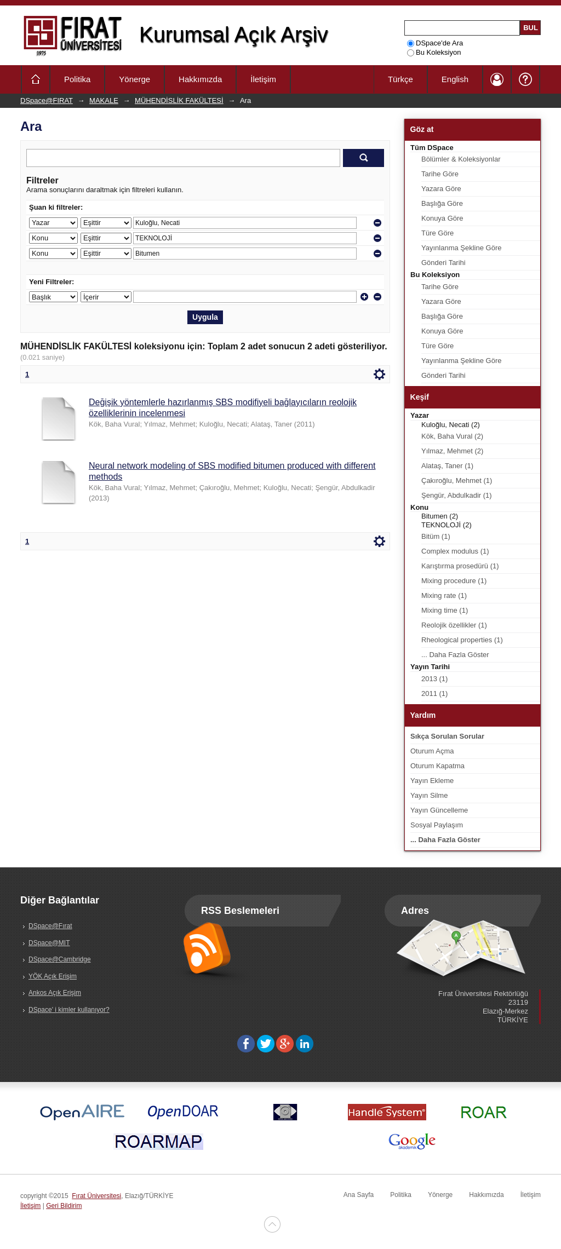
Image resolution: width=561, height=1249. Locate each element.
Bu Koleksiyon (434, 52)
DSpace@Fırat (50, 926)
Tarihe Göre (440, 174)
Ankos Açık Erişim (54, 993)
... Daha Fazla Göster (455, 655)
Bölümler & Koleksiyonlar (461, 159)
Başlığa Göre (442, 203)
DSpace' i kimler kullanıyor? (69, 1010)
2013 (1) (434, 679)
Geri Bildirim (64, 1206)
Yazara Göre (441, 189)
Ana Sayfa (359, 1195)
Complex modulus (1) (455, 551)
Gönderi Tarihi (443, 262)
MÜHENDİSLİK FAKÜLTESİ (179, 100)
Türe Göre (437, 233)
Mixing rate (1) (444, 595)
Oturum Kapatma (437, 766)
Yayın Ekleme (432, 780)
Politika (77, 79)
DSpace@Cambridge (59, 959)
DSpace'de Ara (435, 43)
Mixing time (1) (444, 610)
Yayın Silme (429, 795)
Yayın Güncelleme (439, 810)
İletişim (263, 79)
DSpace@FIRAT (46, 100)
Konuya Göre (442, 218)
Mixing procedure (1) (453, 581)
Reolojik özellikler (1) (454, 625)
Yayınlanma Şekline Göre (461, 248)
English (455, 79)
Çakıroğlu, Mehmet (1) (456, 480)
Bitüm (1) (435, 536)
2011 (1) (434, 693)
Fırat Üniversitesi (96, 1196)
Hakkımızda (200, 79)
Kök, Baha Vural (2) (452, 436)
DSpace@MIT (49, 943)
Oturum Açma (432, 751)
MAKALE (103, 100)
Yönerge (134, 79)
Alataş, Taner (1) (447, 466)
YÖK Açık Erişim (52, 976)
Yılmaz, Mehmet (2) (452, 451)
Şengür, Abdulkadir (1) (456, 495)
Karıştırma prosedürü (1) (460, 566)
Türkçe (400, 79)
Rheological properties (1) (462, 640)
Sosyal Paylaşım (436, 825)
